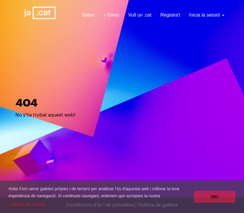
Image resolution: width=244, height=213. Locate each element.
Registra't (170, 14)
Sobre (88, 14)
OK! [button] (215, 196)
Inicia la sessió (206, 14)
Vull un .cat (139, 14)
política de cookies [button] (28, 203)
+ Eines (111, 14)
